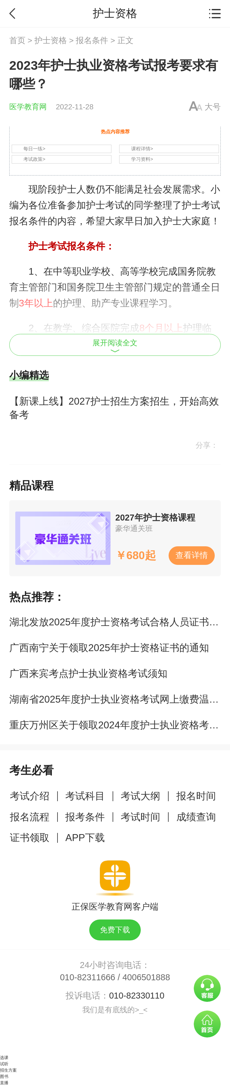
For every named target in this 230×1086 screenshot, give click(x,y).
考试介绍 (29, 795)
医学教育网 (28, 107)
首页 (17, 40)
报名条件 (92, 40)
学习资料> (142, 159)
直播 (4, 1082)
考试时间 (140, 816)
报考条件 (85, 816)
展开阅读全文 (115, 346)
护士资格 (50, 40)
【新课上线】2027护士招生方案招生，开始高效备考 (114, 408)
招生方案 (8, 1070)
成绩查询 (196, 816)
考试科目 (85, 795)
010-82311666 (87, 977)
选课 (4, 1057)
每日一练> (34, 148)
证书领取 (29, 837)
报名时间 (196, 795)
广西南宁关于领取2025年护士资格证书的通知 (109, 647)
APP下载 (85, 837)
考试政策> (34, 159)
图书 (4, 1076)
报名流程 (29, 816)
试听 (4, 1063)
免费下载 (115, 930)
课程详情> (142, 148)
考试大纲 (140, 795)
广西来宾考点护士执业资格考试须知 (88, 673)
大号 (213, 106)
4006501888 (146, 977)
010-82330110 (136, 995)
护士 (66, 189)
